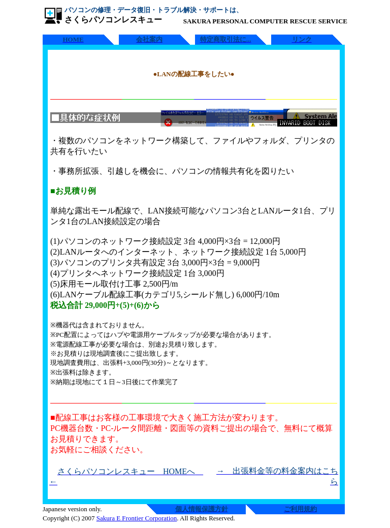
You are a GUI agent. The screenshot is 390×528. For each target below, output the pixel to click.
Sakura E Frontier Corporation (136, 518)
